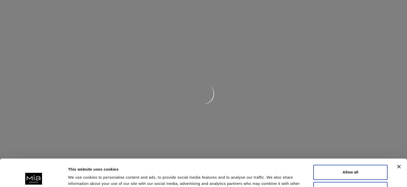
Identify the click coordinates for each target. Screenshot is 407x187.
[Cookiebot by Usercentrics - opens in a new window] (33, 177)
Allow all (350, 145)
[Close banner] (399, 139)
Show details (80, 177)
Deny (350, 161)
